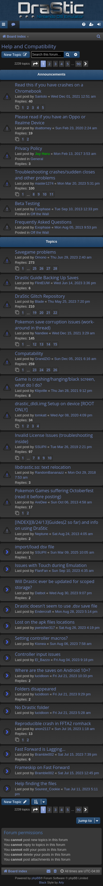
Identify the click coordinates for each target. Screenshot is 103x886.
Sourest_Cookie (47, 789)
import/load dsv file (34, 547)
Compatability (29, 353)
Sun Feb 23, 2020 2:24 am (76, 128)
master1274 (44, 183)
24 (41, 370)
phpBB (35, 878)
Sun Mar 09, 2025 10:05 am (72, 552)
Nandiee (41, 333)
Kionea (40, 644)
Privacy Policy (28, 148)
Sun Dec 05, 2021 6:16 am (75, 359)
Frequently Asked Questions (43, 222)
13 (41, 344)
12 (35, 344)
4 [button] (61, 63)
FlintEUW (42, 283)
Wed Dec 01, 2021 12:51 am (73, 96)
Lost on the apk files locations (45, 622)
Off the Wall (40, 214)
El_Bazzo (42, 660)
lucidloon (42, 676)
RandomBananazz (49, 472)
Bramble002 (44, 754)
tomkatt (41, 415)
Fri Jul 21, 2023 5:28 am (72, 713)
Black (42, 882)
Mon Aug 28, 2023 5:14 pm (76, 611)
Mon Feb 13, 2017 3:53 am (75, 154)
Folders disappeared (35, 689)
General (37, 159)
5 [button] (68, 63)
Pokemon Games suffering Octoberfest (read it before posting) (54, 494)
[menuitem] (13, 24)
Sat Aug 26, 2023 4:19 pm (79, 628)
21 (48, 312)
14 (48, 344)
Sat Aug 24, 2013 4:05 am (72, 534)
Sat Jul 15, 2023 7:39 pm (77, 754)
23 (35, 370)
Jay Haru (42, 154)
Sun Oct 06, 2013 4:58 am (71, 502)
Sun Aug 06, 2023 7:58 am (71, 644)
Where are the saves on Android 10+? (52, 670)
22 (55, 312)
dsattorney (43, 128)
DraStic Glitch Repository (40, 296)
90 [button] (79, 63)
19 (35, 312)
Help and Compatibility (28, 46)
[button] (35, 64)
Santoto (41, 96)
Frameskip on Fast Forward (42, 767)
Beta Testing (27, 203)
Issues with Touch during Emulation (51, 565)
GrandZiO (42, 359)
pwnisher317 (45, 628)
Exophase (43, 209)
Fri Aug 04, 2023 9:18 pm (73, 660)
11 (51, 194)
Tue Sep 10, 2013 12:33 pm (76, 209)
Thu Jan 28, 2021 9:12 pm (71, 391)
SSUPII (41, 447)
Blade (39, 301)
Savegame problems (35, 252)
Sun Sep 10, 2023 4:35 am (73, 571)
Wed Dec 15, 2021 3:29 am (73, 333)
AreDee (41, 502)
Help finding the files (35, 783)
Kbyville (41, 391)
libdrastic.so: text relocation (43, 467)
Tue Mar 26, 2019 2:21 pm (71, 447)
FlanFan (41, 571)
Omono (41, 257)
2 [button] (49, 63)
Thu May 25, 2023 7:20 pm (69, 301)
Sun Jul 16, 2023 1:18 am (74, 729)
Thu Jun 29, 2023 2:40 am (71, 257)
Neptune (41, 534)
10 (45, 194)
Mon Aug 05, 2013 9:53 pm (75, 227)
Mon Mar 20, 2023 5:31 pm (78, 183)
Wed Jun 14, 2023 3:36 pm (75, 283)
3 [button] (55, 63)
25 (35, 268)
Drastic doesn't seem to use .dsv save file (56, 606)
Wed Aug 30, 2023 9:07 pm (70, 593)
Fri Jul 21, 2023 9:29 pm (72, 694)
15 (55, 344)
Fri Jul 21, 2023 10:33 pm (73, 676)
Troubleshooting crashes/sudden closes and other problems (55, 175)
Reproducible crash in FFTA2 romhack (53, 723)
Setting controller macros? (41, 638)
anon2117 (43, 729)
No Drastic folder (32, 707)
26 (41, 268)
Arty (61, 882)
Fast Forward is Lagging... (40, 749)
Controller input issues (37, 654)
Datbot (40, 593)
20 (41, 312)
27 (48, 268)
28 (55, 268)
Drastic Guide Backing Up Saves (47, 278)
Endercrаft (43, 611)
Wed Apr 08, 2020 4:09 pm (71, 415)
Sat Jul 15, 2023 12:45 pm (78, 773)
